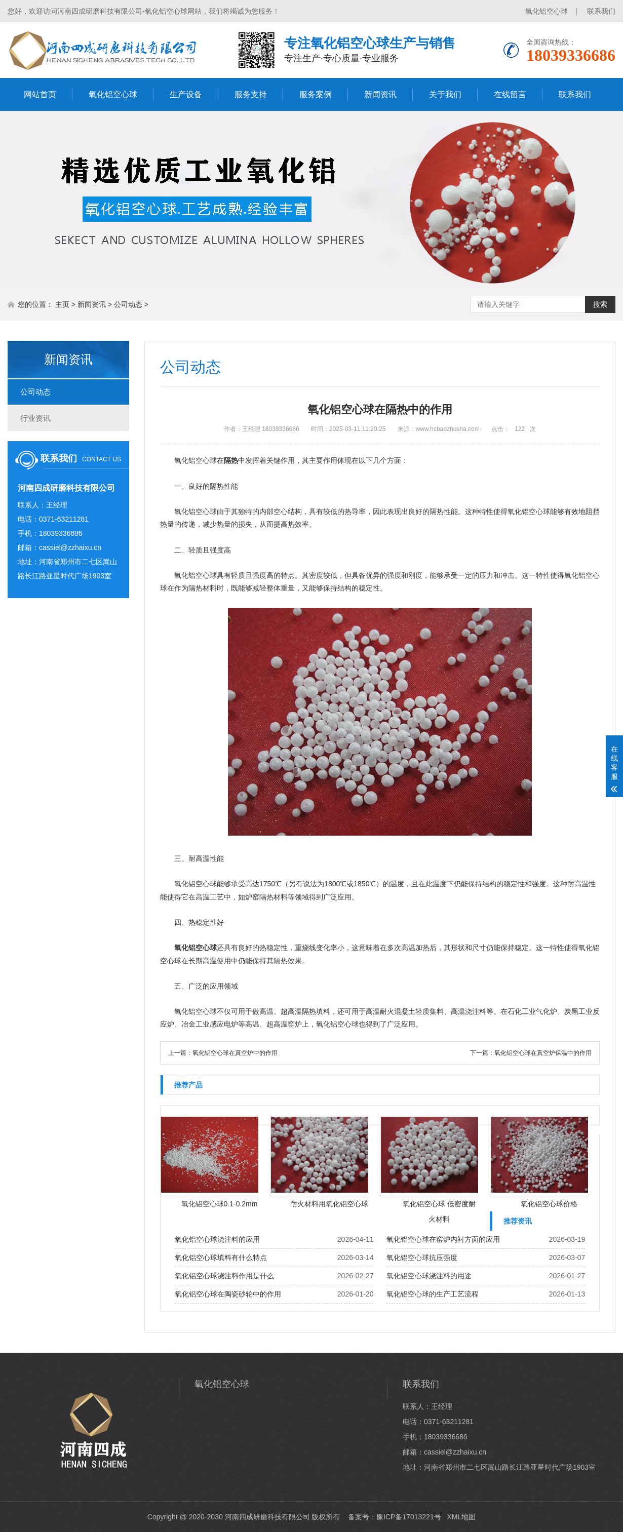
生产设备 (186, 94)
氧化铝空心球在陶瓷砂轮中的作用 (228, 1294)
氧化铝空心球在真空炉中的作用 (235, 1052)
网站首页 (40, 94)
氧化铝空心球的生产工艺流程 (432, 1294)
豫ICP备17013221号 (408, 1517)
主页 (62, 304)
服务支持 (251, 94)
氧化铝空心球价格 (549, 1204)
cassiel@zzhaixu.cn (70, 547)
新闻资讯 (380, 94)
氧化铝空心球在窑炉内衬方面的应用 (443, 1239)
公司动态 (128, 304)
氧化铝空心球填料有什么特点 (221, 1257)
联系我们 (601, 11)
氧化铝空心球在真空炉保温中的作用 (543, 1052)
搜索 (600, 304)
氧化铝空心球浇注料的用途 (429, 1276)
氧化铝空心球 (546, 11)
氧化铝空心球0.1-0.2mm (219, 1204)
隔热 (231, 460)
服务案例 (315, 94)
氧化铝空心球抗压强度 (421, 1257)
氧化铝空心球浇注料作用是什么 (224, 1276)
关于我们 (445, 94)
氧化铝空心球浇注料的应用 (217, 1239)
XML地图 (461, 1517)
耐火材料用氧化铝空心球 (329, 1204)
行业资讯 (35, 418)
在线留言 (510, 94)
